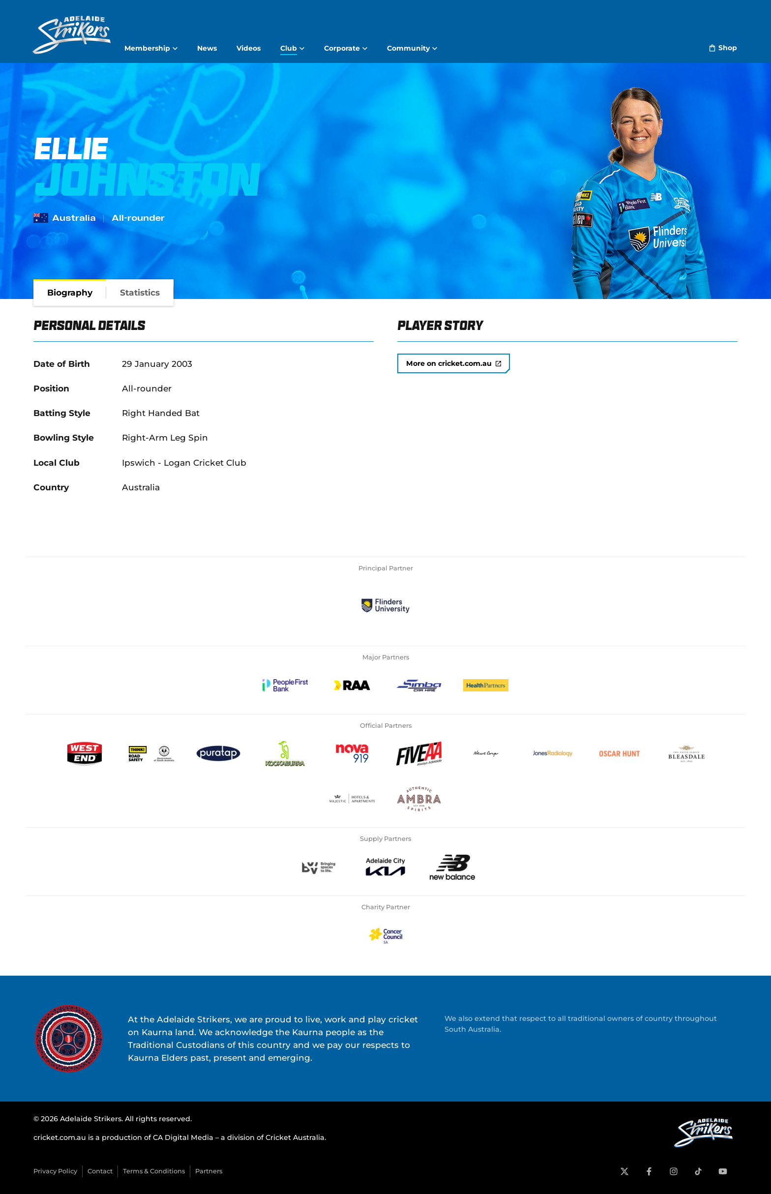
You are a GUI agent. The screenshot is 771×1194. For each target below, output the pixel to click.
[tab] (69, 292)
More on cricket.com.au (453, 363)
